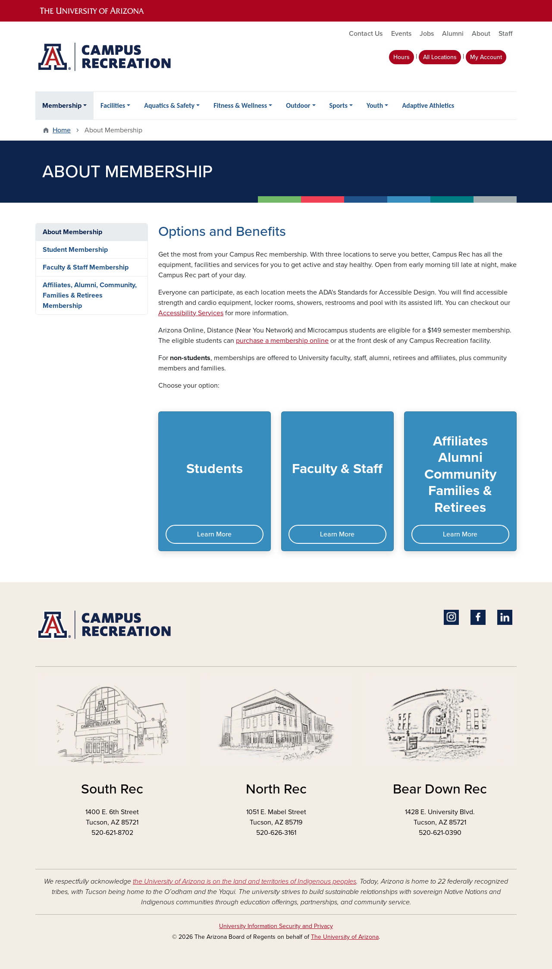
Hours (401, 57)
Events (401, 33)
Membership (62, 105)
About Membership (72, 232)
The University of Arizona (345, 937)
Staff (505, 33)
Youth (375, 105)
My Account (486, 57)
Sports (338, 105)
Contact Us (366, 33)
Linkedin (504, 617)
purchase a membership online (282, 340)
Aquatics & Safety (169, 105)
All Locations (440, 57)
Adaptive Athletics (428, 105)
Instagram (451, 617)
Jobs (427, 33)
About (481, 33)
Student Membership (75, 249)
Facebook (478, 617)
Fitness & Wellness (240, 105)
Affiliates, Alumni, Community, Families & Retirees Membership (90, 295)
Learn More (214, 534)
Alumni (453, 33)
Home (62, 130)
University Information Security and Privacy (276, 926)
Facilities (112, 105)
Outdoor (298, 105)
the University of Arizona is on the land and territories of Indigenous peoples (244, 881)
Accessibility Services (190, 313)
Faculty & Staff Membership (86, 267)
